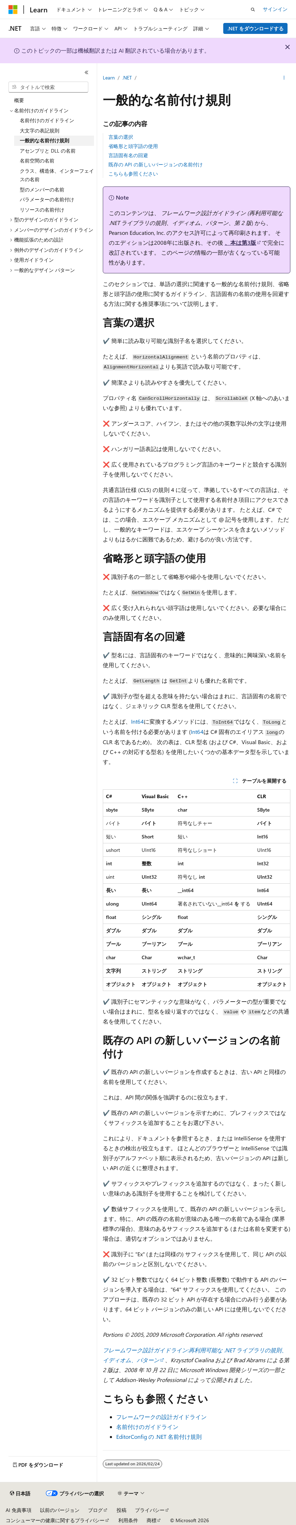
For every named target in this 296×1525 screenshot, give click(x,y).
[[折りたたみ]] (86, 72)
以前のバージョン (59, 1510)
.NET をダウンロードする (255, 28)
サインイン (275, 9)
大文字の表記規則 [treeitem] (39, 130)
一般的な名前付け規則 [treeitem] (44, 140)
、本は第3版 (240, 242)
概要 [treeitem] (19, 100)
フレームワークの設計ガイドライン (161, 1416)
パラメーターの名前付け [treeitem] (47, 199)
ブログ (95, 1510)
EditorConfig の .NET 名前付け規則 (159, 1436)
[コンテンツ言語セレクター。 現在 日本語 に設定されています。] (20, 1493)
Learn (109, 77)
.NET (127, 77)
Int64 (137, 721)
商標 (151, 1520)
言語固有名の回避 (128, 155)
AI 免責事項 (18, 1510)
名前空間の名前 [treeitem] (37, 160)
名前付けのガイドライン (147, 1426)
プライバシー (150, 1510)
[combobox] (48, 87)
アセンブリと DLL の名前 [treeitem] (48, 150)
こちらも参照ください (133, 173)
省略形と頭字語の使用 (133, 146)
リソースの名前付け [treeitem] (42, 209)
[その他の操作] (284, 78)
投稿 (121, 1510)
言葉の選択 (120, 136)
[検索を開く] (253, 9)
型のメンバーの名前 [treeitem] (42, 189)
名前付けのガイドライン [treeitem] (47, 120)
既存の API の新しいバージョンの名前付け (155, 164)
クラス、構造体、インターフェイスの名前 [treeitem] (57, 175)
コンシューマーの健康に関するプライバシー (55, 1520)
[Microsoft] (13, 9)
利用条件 (128, 1520)
